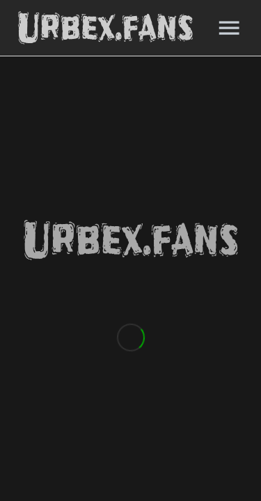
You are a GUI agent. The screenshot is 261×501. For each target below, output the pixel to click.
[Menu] (229, 28)
